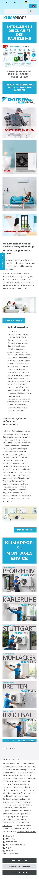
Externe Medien (13, 842)
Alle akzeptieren (19, 860)
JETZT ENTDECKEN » (14, 321)
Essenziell (10, 836)
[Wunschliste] (33, 2)
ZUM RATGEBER (2, 261)
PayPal (9, 848)
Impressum (7, 825)
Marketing (10, 839)
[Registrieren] (15, 2)
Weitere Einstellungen (11, 854)
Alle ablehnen (19, 873)
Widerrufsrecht (10, 759)
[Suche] (31, 11)
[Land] (25, 2)
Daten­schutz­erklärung (26, 831)
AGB (4, 754)
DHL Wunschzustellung (16, 845)
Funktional (10, 851)
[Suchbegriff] (15, 11)
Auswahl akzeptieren (20, 866)
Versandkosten (28, 741)
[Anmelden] (7, 2)
